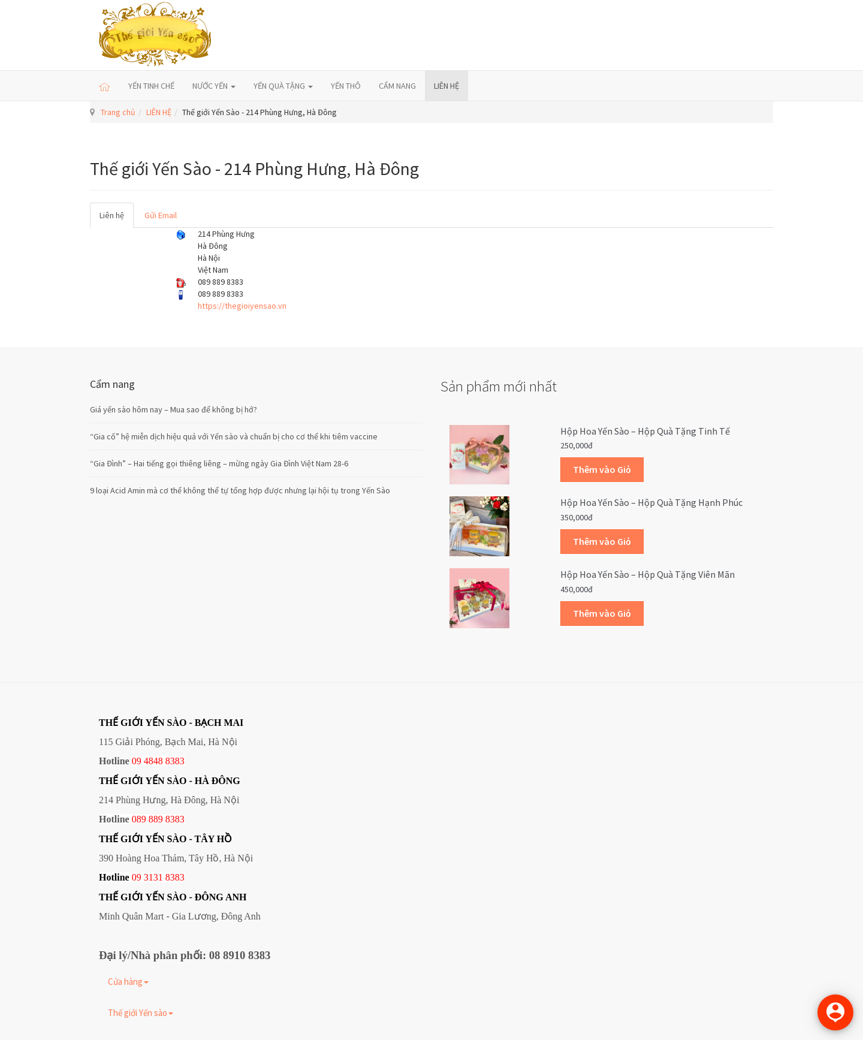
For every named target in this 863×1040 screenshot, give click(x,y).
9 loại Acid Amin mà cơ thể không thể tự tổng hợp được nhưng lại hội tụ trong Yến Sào (240, 490)
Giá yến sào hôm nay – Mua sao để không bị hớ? (173, 409)
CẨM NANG (397, 85)
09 (136, 877)
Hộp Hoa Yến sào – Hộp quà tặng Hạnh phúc (651, 502)
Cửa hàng (128, 981)
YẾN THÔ (346, 85)
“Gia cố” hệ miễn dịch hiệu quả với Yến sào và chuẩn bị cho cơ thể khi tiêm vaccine (234, 436)
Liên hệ (111, 215)
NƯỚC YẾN (214, 85)
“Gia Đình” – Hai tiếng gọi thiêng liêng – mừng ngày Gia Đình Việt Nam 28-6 (219, 463)
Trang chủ (118, 112)
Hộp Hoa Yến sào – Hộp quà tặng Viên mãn (647, 574)
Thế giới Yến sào (140, 1012)
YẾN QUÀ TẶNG (283, 85)
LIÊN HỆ (446, 85)
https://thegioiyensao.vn (242, 305)
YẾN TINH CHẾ (151, 85)
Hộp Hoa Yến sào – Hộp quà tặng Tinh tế (645, 431)
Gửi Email (160, 215)
